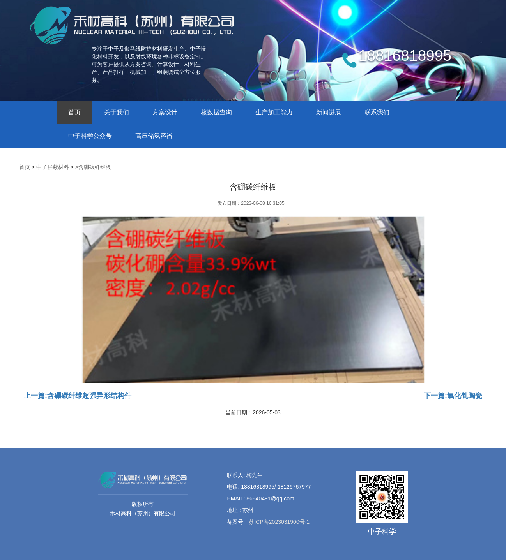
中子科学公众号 (90, 135)
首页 (74, 112)
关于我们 (116, 112)
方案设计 (164, 112)
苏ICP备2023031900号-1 (279, 522)
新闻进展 (328, 112)
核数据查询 (216, 112)
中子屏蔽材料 (52, 167)
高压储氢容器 (154, 135)
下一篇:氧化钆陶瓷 (453, 395)
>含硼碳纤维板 (93, 167)
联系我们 (376, 112)
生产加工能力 (274, 112)
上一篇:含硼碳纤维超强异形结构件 (77, 395)
